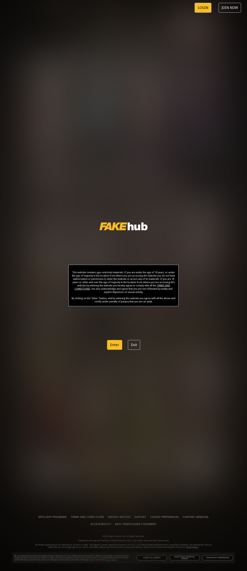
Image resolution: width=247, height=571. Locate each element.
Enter (114, 345)
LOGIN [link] (203, 8)
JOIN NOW (230, 8)
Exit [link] (134, 345)
